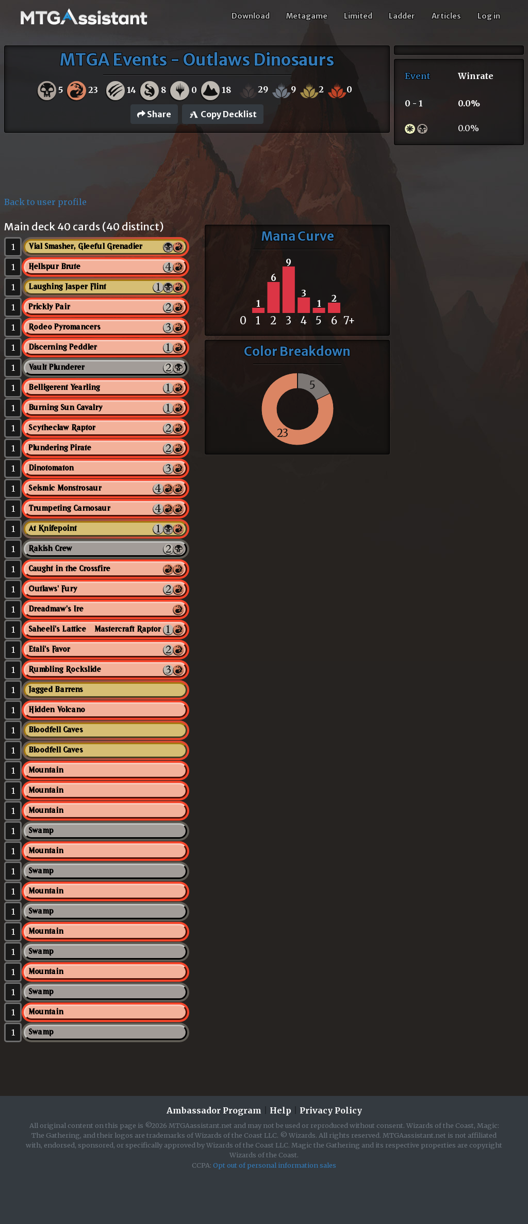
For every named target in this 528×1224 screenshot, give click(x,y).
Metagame (306, 16)
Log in (488, 16)
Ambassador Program (214, 1110)
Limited (358, 16)
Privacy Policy (331, 1110)
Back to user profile (45, 202)
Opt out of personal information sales (274, 1165)
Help (280, 1110)
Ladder (402, 16)
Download (251, 16)
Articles (446, 16)
